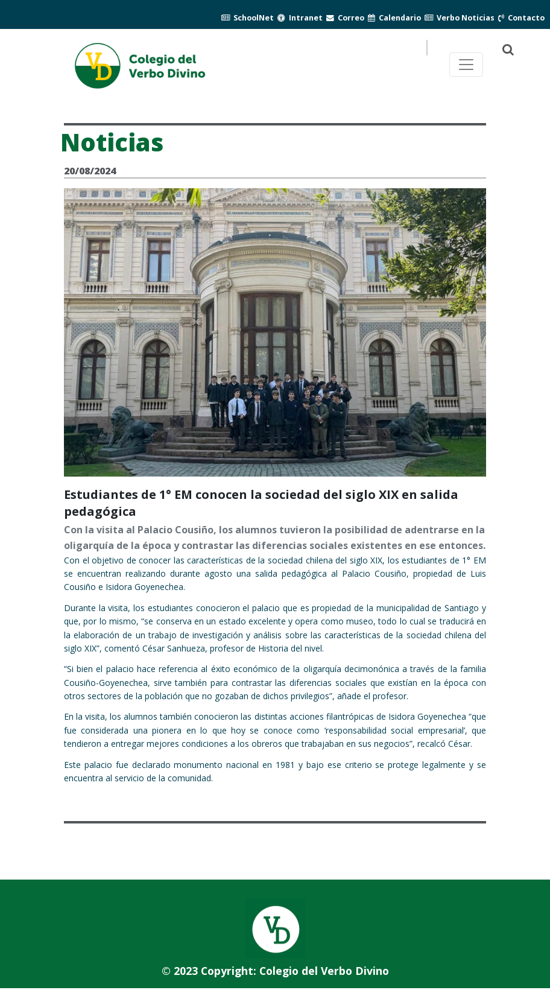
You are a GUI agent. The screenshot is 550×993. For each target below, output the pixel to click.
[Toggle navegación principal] (466, 64)
